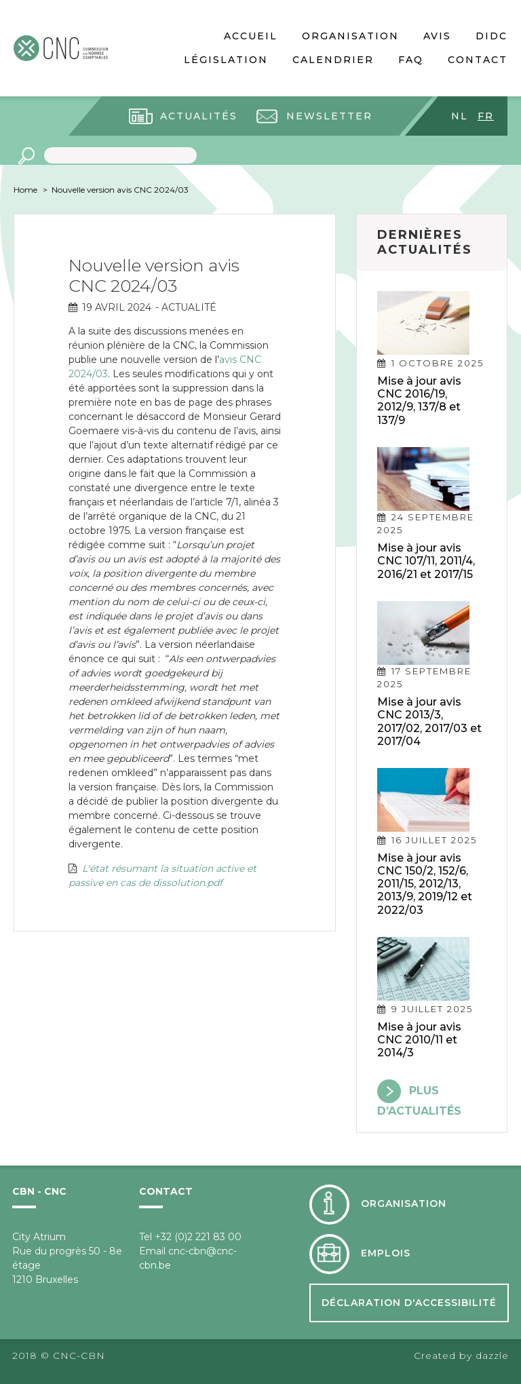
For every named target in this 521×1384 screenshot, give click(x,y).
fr (486, 116)
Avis (437, 36)
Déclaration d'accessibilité (409, 1302)
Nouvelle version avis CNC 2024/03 (120, 190)
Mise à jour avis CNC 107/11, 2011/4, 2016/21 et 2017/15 (426, 560)
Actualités (198, 116)
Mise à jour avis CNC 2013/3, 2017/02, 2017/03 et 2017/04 (429, 721)
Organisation (350, 36)
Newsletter (329, 116)
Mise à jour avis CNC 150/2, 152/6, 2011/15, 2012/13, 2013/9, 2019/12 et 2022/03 (424, 884)
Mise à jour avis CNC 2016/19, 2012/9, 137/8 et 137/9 (419, 400)
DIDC (491, 36)
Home (25, 190)
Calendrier (333, 60)
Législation (226, 60)
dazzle (492, 1355)
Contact (477, 60)
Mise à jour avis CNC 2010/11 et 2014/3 (419, 1039)
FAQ (410, 60)
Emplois (385, 1254)
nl (459, 116)
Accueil (250, 36)
